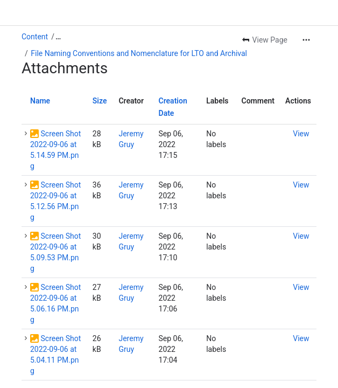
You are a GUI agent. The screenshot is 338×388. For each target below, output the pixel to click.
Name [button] (40, 100)
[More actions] (306, 40)
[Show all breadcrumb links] (58, 36)
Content (35, 36)
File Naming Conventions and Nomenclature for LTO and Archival (139, 53)
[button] (26, 133)
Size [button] (100, 100)
